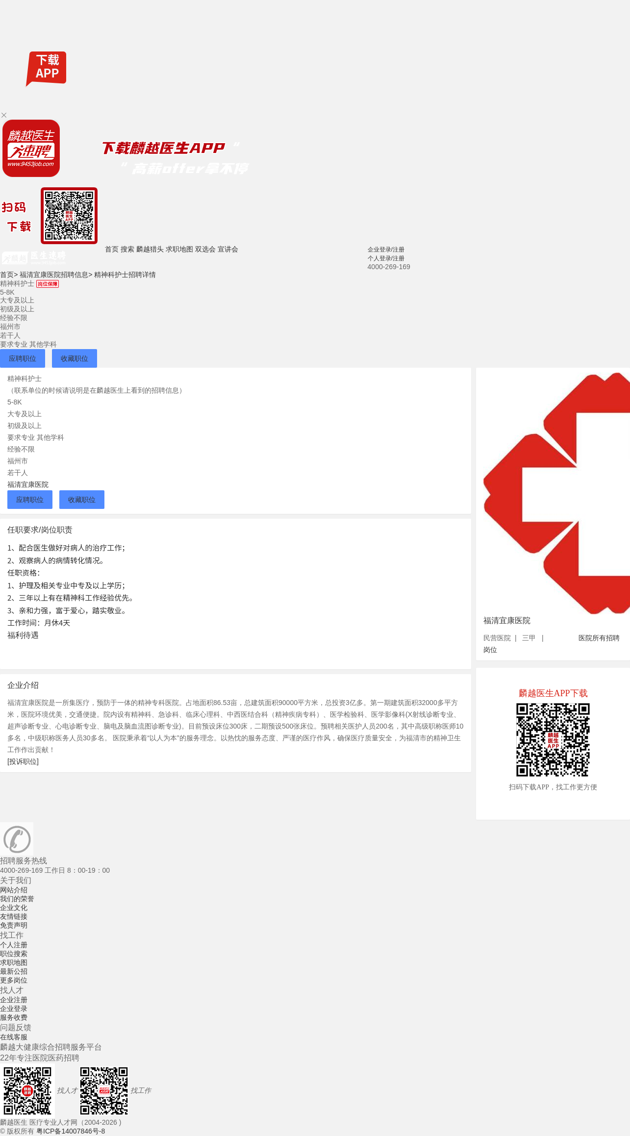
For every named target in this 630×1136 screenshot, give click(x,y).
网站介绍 (13, 890)
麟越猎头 (150, 249)
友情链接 (13, 916)
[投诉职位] (23, 761)
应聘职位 (22, 358)
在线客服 (13, 1037)
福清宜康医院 (28, 484)
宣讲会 (228, 249)
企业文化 (13, 907)
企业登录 (13, 1008)
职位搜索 (13, 954)
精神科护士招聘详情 (125, 274)
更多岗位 (13, 980)
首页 (112, 249)
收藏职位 (74, 358)
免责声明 (13, 925)
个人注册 (13, 945)
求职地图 (179, 249)
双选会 (205, 249)
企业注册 (13, 1000)
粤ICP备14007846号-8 (70, 1131)
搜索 (127, 249)
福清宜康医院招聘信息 (56, 274)
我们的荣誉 (17, 899)
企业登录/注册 (386, 249)
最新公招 (13, 971)
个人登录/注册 (386, 258)
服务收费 (13, 1017)
